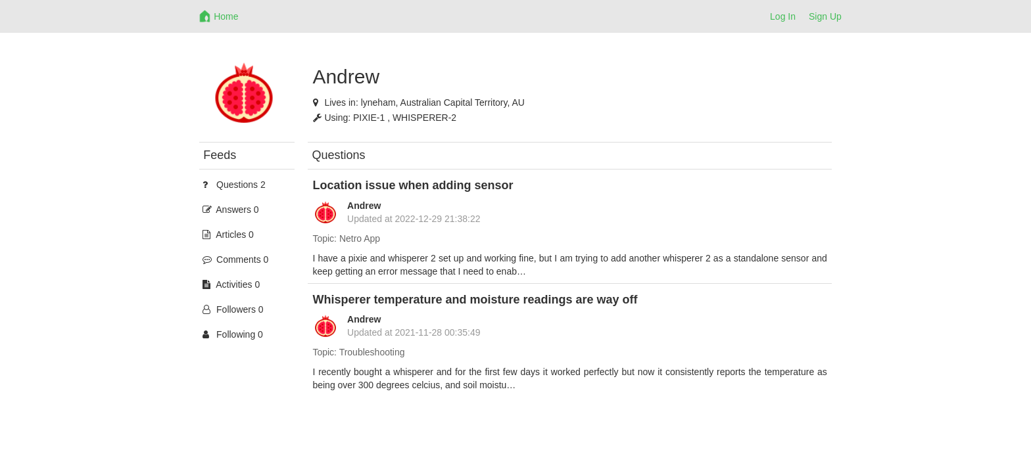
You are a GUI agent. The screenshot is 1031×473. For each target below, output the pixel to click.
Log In (783, 16)
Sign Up (825, 16)
